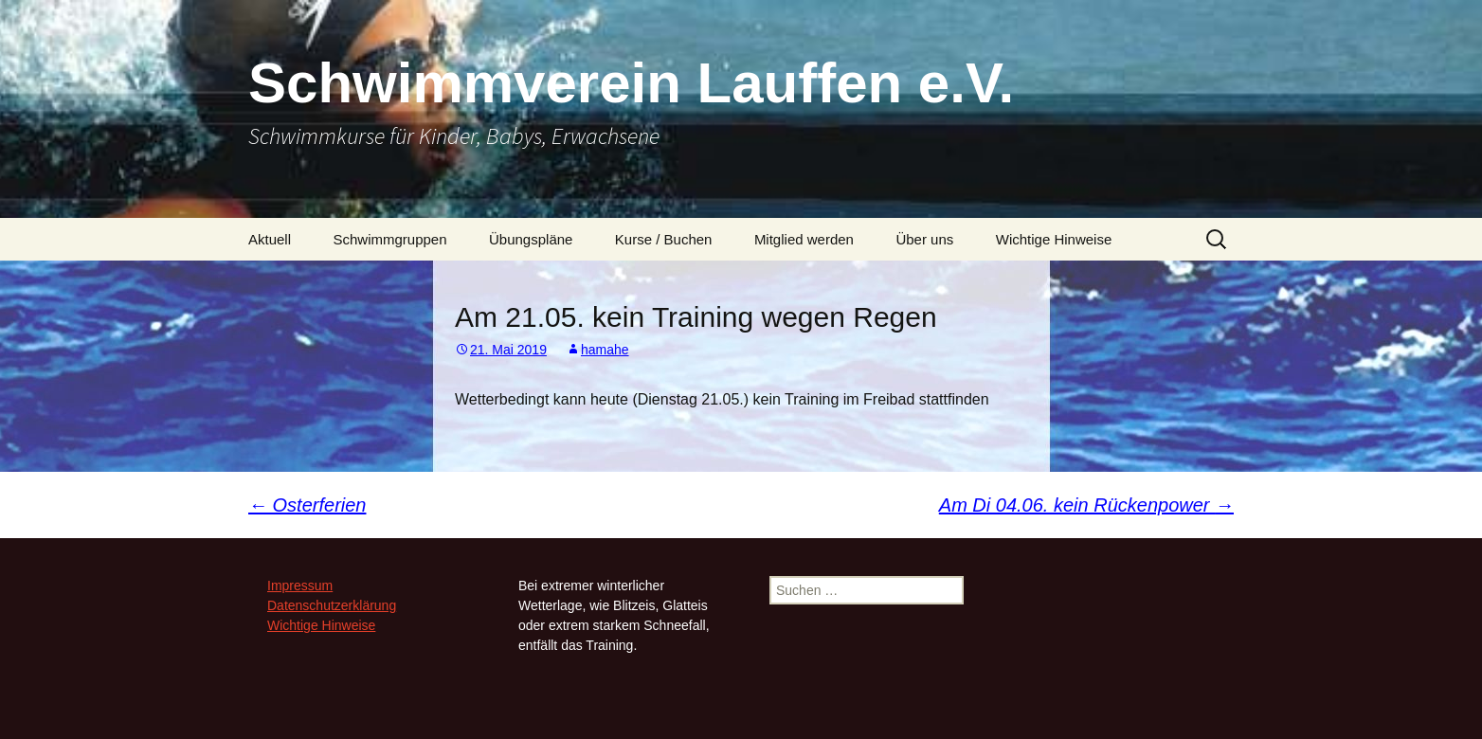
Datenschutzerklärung (331, 605)
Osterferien (307, 505)
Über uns (924, 239)
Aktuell (269, 239)
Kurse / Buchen (664, 239)
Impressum (300, 585)
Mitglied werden (804, 239)
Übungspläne (530, 239)
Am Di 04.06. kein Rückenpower (1086, 505)
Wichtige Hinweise (1054, 239)
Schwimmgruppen (389, 239)
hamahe (605, 349)
